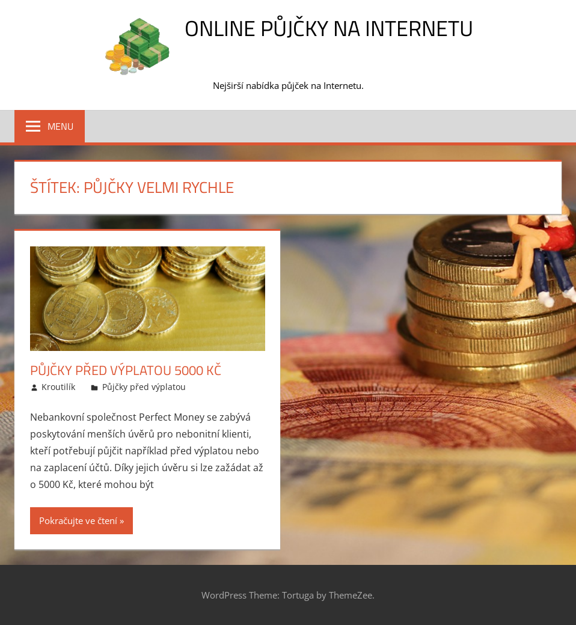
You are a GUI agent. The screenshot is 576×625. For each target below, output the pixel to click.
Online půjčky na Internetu (329, 27)
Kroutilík (58, 386)
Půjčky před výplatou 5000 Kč (125, 370)
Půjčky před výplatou (144, 386)
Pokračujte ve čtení (78, 520)
